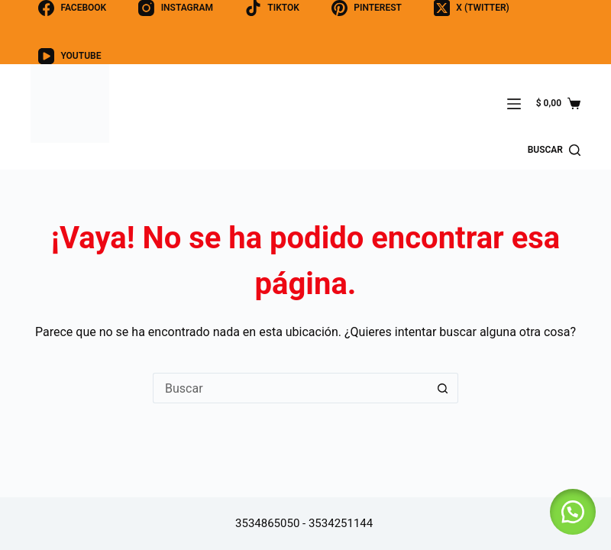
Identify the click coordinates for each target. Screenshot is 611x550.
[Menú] (514, 104)
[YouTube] (69, 56)
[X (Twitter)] (471, 8)
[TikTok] (272, 8)
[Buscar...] (290, 388)
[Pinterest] (366, 8)
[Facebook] (72, 8)
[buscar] (554, 150)
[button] (573, 512)
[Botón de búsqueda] (443, 388)
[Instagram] (175, 8)
